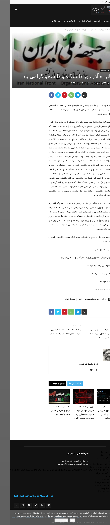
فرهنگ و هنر (59, 21)
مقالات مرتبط (65, 383)
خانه (104, 21)
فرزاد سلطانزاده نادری (94, 83)
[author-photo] (99, 360)
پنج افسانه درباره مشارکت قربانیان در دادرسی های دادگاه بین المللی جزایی (55, 332)
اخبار (97, 21)
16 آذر (94, 299)
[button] (6, 9)
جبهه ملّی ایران (60, 299)
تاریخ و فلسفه (75, 21)
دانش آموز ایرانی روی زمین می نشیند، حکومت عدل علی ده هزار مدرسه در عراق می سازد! (94, 334)
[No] (106, 517)
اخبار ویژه (87, 21)
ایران (70, 299)
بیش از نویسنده (47, 383)
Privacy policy (51, 520)
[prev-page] (106, 424)
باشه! (62, 520)
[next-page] (101, 424)
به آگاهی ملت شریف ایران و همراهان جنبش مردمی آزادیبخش (50, 410)
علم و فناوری (45, 21)
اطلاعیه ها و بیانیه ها (94, 29)
